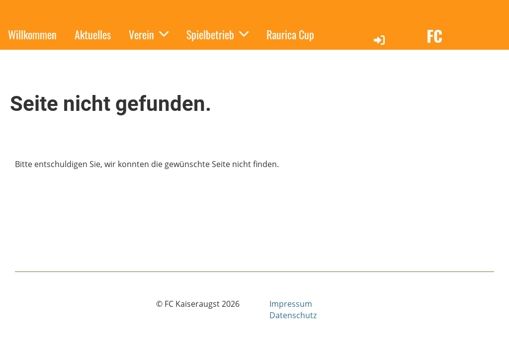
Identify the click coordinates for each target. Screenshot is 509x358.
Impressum (290, 303)
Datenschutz (293, 315)
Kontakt (89, 57)
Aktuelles (93, 34)
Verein (149, 34)
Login (383, 48)
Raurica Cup (290, 34)
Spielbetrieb (217, 34)
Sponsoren (28, 57)
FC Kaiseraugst (464, 47)
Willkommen (32, 34)
